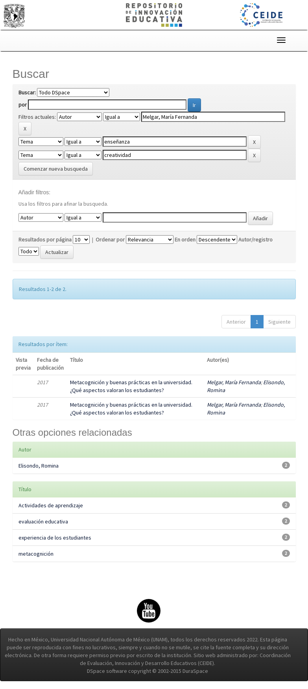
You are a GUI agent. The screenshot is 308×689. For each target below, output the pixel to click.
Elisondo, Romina (38, 465)
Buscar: (27, 92)
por (22, 104)
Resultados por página (45, 239)
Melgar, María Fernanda (234, 382)
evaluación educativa (43, 521)
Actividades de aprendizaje (50, 505)
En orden (185, 239)
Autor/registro (255, 239)
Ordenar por (110, 239)
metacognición (35, 553)
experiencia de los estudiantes (54, 537)
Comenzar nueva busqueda (56, 168)
